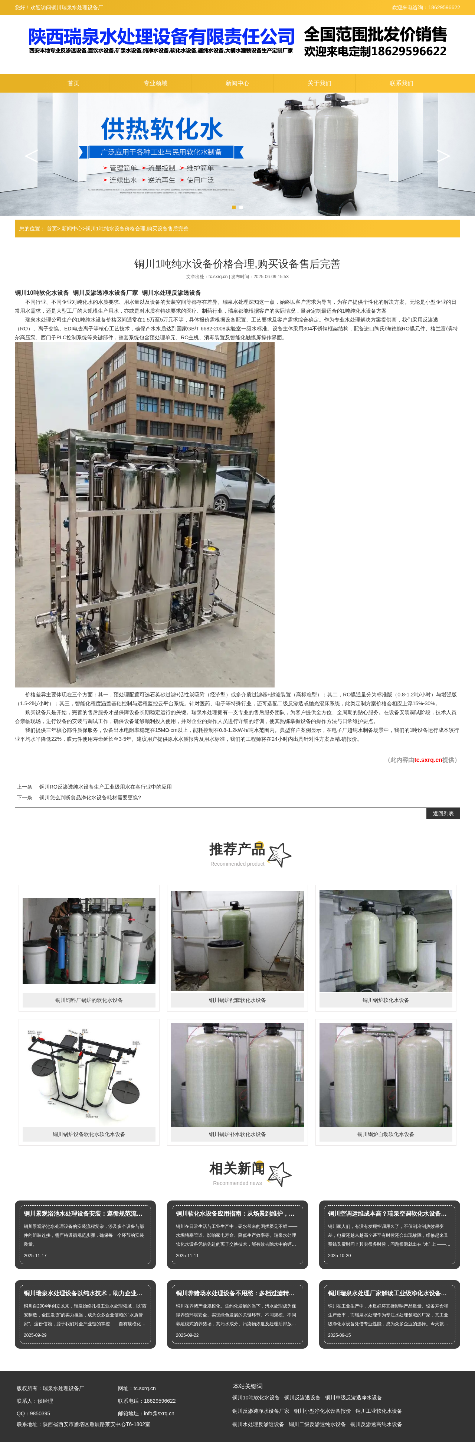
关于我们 (319, 83)
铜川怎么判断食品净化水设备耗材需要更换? (90, 797)
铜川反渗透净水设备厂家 (105, 293)
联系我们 (401, 83)
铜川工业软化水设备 (379, 1411)
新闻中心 (237, 83)
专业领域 (155, 83)
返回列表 (443, 813)
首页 (73, 83)
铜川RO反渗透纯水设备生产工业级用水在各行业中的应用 (105, 787)
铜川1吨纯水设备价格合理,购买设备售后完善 (137, 229)
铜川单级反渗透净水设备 (353, 1398)
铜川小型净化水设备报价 (322, 1411)
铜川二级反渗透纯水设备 (317, 1424)
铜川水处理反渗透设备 (171, 293)
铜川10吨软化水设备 (42, 293)
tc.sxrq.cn (219, 276)
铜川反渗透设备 (302, 1398)
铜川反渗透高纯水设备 (376, 1424)
